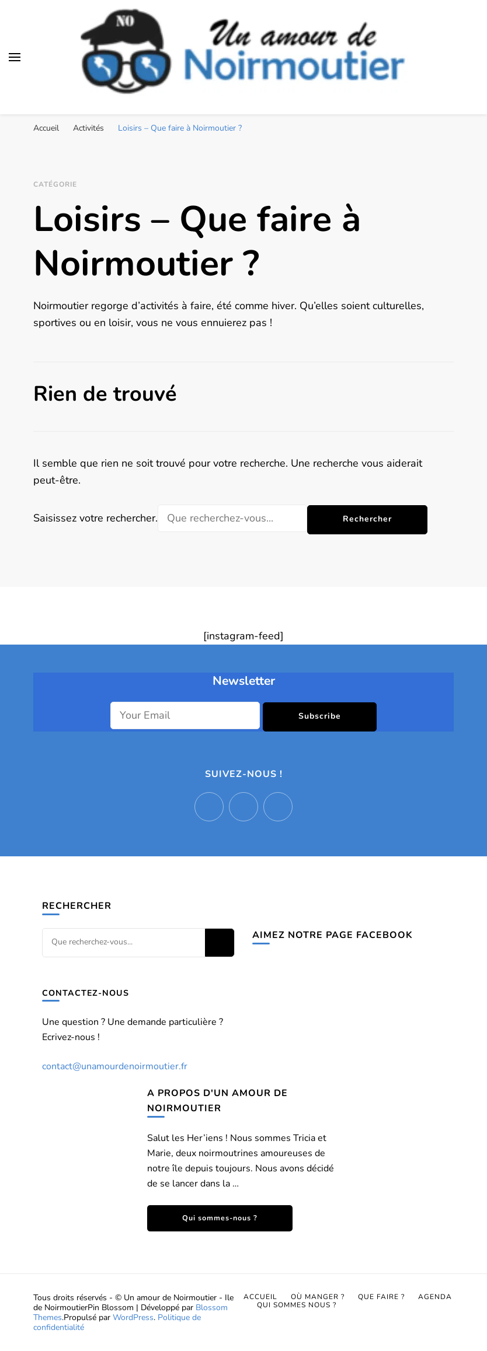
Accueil (260, 1296)
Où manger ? (318, 1296)
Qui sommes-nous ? (220, 1218)
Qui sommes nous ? (296, 1305)
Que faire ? (381, 1296)
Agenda (435, 1296)
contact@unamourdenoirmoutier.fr (114, 1066)
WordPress (133, 1317)
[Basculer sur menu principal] (14, 57)
